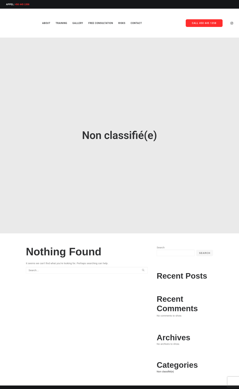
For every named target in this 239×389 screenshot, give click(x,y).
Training (53, 23)
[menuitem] (38, 23)
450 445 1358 (22, 4)
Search (161, 213)
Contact (128, 23)
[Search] (87, 236)
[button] (231, 23)
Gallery (70, 23)
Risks (113, 23)
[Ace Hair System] (16, 23)
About (38, 23)
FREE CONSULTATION (92, 23)
